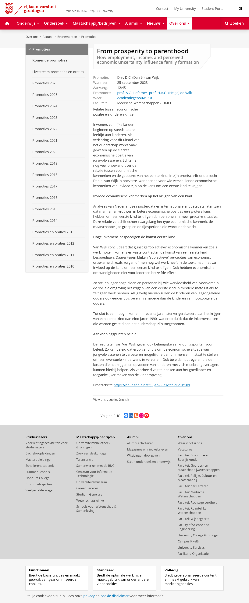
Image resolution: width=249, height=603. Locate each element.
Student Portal (213, 8)
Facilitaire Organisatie (193, 554)
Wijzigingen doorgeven (143, 455)
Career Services (87, 488)
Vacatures (185, 449)
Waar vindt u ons (190, 443)
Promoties (88, 37)
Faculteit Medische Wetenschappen (191, 494)
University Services (191, 547)
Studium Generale (89, 494)
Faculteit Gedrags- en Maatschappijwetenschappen (199, 467)
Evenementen (67, 37)
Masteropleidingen (39, 460)
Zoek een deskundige (91, 453)
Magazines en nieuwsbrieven (147, 449)
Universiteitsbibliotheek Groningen (93, 445)
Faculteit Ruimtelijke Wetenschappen (192, 510)
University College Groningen (198, 535)
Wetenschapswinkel (90, 500)
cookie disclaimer (115, 596)
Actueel (48, 37)
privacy (89, 596)
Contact (162, 8)
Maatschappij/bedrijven (95, 437)
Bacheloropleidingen (40, 453)
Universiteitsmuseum (91, 482)
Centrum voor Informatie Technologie (94, 474)
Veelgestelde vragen (40, 490)
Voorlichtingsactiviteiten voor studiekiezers (47, 445)
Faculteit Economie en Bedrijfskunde (193, 457)
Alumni (133, 437)
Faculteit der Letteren (193, 486)
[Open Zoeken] (234, 23)
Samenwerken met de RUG (95, 466)
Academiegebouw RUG (135, 98)
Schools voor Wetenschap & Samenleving (96, 508)
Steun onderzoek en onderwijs (149, 462)
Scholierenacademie (40, 466)
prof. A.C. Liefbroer (132, 92)
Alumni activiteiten (140, 443)
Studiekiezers (36, 437)
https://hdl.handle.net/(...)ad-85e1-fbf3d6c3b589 (152, 385)
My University (185, 8)
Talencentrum (86, 460)
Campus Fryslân (189, 541)
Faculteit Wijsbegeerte (193, 519)
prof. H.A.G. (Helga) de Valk (170, 92)
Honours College (37, 478)
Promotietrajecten (39, 484)
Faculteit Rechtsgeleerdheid (197, 502)
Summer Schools (38, 472)
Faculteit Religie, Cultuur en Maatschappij (197, 478)
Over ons (32, 37)
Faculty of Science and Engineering (193, 527)
